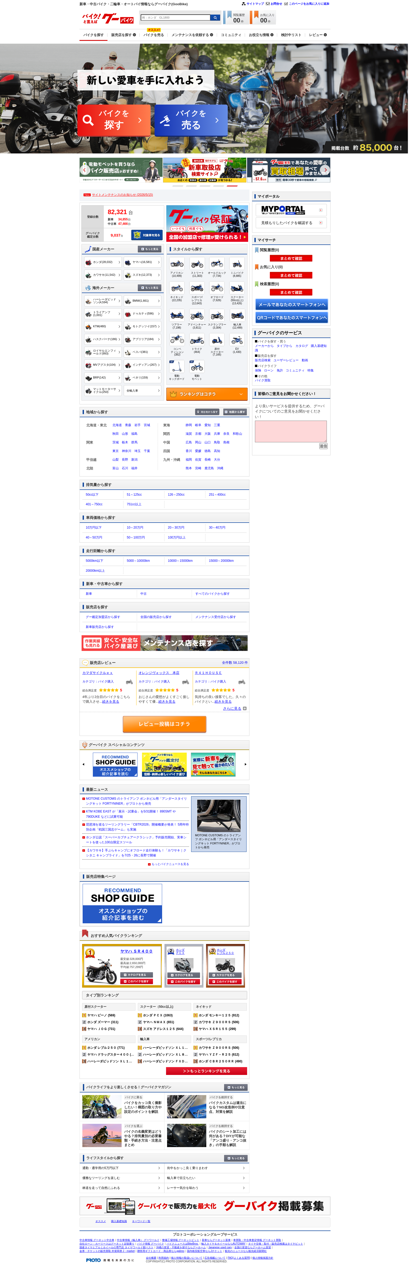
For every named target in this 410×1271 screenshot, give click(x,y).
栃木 (125, 442)
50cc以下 (92, 494)
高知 (217, 451)
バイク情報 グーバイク (150, 1243)
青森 (128, 425)
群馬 (134, 442)
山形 (125, 434)
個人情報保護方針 (262, 1257)
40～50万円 (94, 537)
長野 (125, 459)
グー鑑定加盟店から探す (103, 617)
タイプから (284, 346)
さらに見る (232, 708)
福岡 (189, 459)
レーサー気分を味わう (182, 1188)
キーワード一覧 (141, 1221)
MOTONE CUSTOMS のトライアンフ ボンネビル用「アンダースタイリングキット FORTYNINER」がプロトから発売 (136, 801)
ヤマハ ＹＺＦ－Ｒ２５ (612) (219, 1054)
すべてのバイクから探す (212, 594)
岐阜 (198, 425)
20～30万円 (176, 527)
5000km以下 (94, 561)
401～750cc (94, 504)
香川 (189, 451)
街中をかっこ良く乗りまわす (187, 1168)
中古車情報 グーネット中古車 (96, 1240)
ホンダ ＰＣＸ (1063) (158, 1015)
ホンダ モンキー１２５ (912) (219, 1015)
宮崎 (198, 468)
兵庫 (217, 434)
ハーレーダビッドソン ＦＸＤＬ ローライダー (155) (180, 1061)
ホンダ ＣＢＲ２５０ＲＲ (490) (220, 1061)
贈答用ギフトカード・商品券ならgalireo (160, 1251)
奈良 (226, 434)
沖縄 (220, 468)
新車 (89, 594)
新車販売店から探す (100, 627)
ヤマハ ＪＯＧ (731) (101, 1029)
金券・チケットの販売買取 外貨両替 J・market (107, 1251)
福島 (134, 434)
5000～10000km (138, 561)
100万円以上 (177, 537)
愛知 (207, 425)
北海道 (117, 425)
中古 (143, 594)
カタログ (301, 346)
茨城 (115, 442)
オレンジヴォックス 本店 (159, 673)
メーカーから (264, 346)
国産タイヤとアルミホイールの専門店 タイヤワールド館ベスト (116, 1247)
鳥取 (217, 442)
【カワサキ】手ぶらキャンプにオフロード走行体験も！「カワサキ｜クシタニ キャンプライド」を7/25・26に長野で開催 (136, 853)
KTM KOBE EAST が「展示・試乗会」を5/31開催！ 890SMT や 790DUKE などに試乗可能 (131, 814)
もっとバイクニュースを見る (170, 864)
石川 (125, 468)
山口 (207, 442)
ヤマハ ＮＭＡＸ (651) (158, 1022)
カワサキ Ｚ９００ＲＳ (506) (219, 1022)
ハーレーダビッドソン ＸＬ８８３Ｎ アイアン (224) (180, 1054)
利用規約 (163, 1257)
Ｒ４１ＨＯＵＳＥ (208, 673)
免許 (280, 370)
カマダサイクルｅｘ (97, 673)
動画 (305, 360)
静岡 (189, 425)
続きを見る (110, 701)
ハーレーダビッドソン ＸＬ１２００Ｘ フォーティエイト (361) (132, 1061)
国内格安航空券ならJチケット (204, 1251)
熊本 (189, 468)
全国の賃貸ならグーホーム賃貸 (252, 1247)
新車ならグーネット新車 (216, 1240)
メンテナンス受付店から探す (215, 617)
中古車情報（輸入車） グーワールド (138, 1240)
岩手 (137, 425)
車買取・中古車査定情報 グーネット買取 (257, 1240)
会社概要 (151, 1257)
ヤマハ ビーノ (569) (101, 1015)
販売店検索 (263, 360)
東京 (115, 451)
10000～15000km (180, 561)
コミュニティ (295, 370)
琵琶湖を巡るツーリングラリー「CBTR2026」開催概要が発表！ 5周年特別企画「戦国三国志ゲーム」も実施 (137, 827)
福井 (134, 468)
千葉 (147, 451)
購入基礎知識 (119, 1221)
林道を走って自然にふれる (101, 1188)
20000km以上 (95, 570)
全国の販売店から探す (156, 617)
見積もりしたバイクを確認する (286, 223)
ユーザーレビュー (286, 360)
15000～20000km (221, 561)
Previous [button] (85, 170)
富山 (115, 468)
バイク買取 (263, 380)
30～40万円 (217, 527)
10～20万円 (135, 527)
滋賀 (189, 434)
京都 (198, 434)
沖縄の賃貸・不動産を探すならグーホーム (181, 1247)
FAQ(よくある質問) (239, 1257)
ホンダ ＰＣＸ (180, 951)
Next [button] (325, 170)
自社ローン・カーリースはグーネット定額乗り (106, 1243)
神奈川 (126, 451)
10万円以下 (94, 527)
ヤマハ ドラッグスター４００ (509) (112, 1054)
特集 (311, 370)
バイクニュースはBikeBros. (183, 1243)
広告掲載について (214, 1257)
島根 (226, 442)
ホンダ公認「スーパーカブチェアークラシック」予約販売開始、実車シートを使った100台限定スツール (136, 839)
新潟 (134, 459)
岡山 (198, 442)
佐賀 (198, 459)
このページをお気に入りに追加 (309, 3)
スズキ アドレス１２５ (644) (163, 1029)
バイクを (114, 120)
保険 (258, 370)
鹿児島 (209, 468)
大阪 (207, 434)
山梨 (115, 459)
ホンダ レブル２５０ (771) (106, 1048)
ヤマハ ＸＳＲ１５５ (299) (217, 1029)
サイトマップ (255, 3)
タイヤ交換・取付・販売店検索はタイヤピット (275, 1243)
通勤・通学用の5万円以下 (100, 1168)
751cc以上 (134, 504)
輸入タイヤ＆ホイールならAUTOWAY (223, 1243)
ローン (269, 370)
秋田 (115, 434)
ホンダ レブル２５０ (225, 951)
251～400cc (217, 494)
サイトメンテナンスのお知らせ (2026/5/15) (122, 195)
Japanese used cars (220, 1247)
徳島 (207, 451)
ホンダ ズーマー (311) (102, 1022)
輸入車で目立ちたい (181, 1178)
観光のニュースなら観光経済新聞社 (246, 1251)
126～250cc (176, 494)
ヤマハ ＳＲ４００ (136, 951)
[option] (122, 170)
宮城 (147, 425)
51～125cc (134, 494)
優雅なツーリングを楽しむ (101, 1178)
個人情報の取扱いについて (186, 1257)
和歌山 (237, 434)
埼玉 (137, 451)
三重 (217, 425)
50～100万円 (136, 537)
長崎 (207, 459)
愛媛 (198, 451)
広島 (189, 442)
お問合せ (276, 3)
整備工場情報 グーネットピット (181, 1240)
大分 (217, 459)
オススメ (100, 1221)
